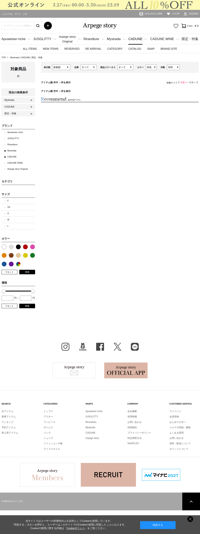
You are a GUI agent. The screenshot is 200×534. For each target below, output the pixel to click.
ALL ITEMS (30, 48)
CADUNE (135, 39)
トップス (48, 411)
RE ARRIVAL (93, 48)
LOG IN (176, 13)
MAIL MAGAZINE (154, 13)
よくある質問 (176, 432)
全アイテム (7, 411)
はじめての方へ (177, 422)
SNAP (151, 48)
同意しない (190, 519)
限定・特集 (190, 39)
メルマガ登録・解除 (180, 427)
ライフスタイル (52, 449)
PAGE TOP (191, 501)
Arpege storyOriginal (67, 39)
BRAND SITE (169, 48)
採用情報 (132, 416)
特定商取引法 (134, 438)
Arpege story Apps (126, 370)
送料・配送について (180, 443)
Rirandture (91, 39)
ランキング (7, 422)
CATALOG (134, 48)
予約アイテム (9, 427)
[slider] (4, 291)
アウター (48, 416)
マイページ (175, 411)
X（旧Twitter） (117, 347)
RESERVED (71, 48)
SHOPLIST (133, 443)
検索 (27, 272)
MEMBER (194, 13)
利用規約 (132, 427)
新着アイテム (9, 416)
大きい (192, 82)
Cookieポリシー (76, 528)
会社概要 (132, 411)
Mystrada (114, 39)
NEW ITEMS (50, 48)
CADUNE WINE (162, 39)
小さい (183, 82)
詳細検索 (48, 26)
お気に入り (176, 26)
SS (8, 207)
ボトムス (48, 427)
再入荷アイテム (10, 432)
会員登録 (174, 416)
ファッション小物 (53, 443)
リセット (9, 272)
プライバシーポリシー (139, 432)
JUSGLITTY (42, 39)
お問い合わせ (134, 422)
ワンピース (49, 422)
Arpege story (74, 370)
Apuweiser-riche (14, 39)
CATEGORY (115, 48)
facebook (100, 347)
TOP (4, 57)
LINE (135, 347)
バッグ (47, 432)
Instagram (65, 347)
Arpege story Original (17, 169)
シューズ (48, 438)
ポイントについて (178, 449)
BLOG (83, 347)
